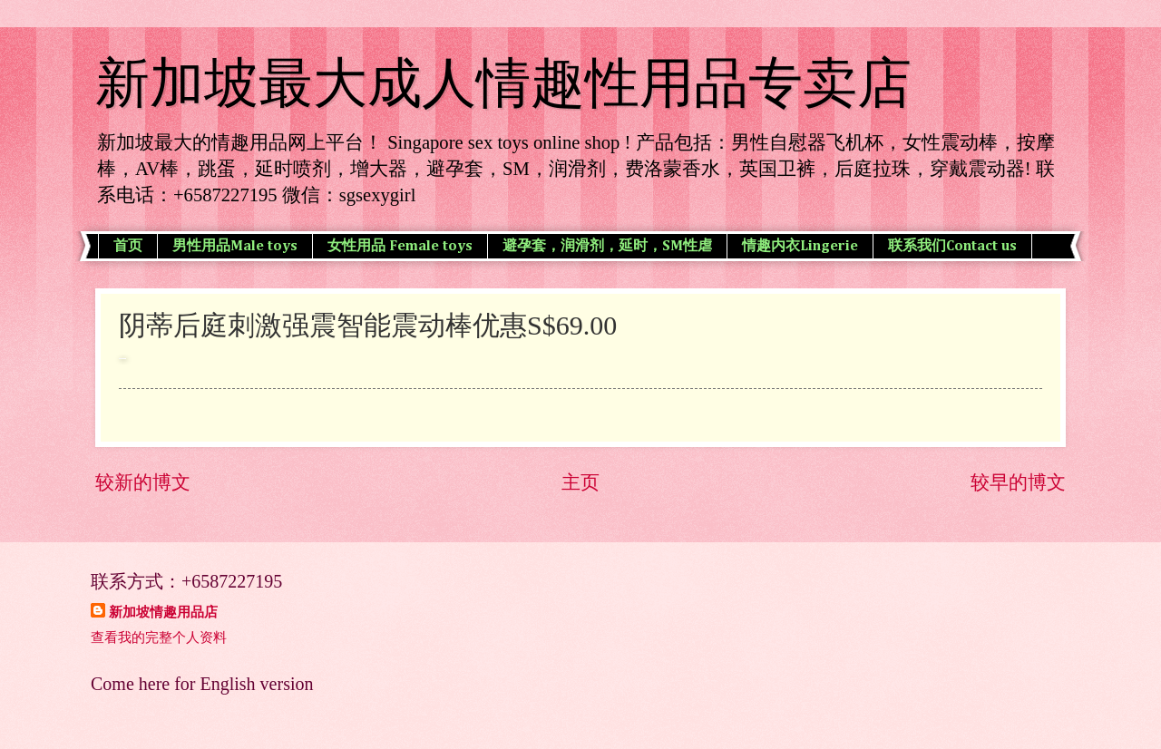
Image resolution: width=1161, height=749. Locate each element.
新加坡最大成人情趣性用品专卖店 (503, 83)
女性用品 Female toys (400, 246)
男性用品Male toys (235, 246)
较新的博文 (142, 482)
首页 (127, 246)
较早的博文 (1018, 482)
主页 (580, 482)
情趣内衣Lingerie (800, 246)
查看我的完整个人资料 (159, 637)
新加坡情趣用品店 (163, 612)
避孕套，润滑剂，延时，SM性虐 (607, 246)
